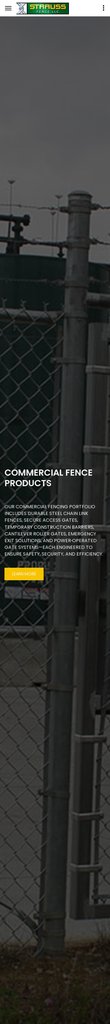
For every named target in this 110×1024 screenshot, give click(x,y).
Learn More (24, 574)
